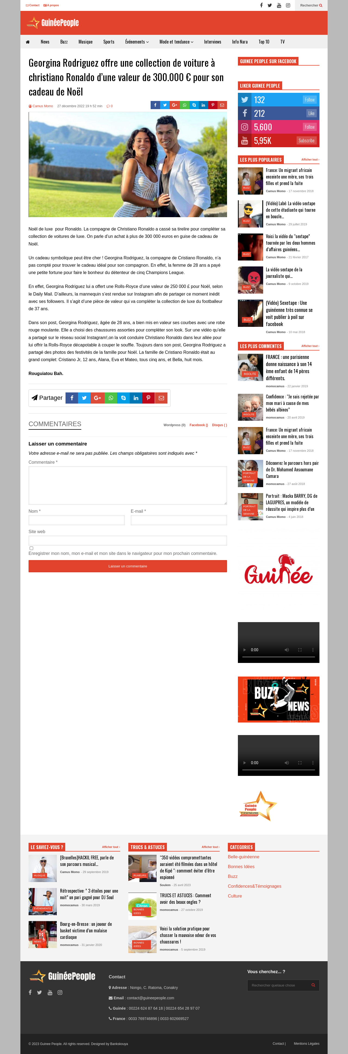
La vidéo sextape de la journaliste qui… (284, 272)
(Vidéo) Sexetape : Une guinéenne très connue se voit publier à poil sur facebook (289, 313)
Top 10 (264, 41)
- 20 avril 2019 (295, 417)
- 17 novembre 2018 (300, 191)
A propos (51, 5)
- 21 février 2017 (298, 257)
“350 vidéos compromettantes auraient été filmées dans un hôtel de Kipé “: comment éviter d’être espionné (188, 867)
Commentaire (43, 462)
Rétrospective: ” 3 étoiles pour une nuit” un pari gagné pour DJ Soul (89, 894)
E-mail (138, 517)
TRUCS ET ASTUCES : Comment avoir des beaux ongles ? (185, 898)
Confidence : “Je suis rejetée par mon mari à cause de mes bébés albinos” (292, 403)
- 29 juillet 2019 (297, 224)
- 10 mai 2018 (296, 332)
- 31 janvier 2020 (91, 945)
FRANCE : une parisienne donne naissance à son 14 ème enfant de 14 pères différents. (289, 367)
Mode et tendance (176, 41)
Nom (35, 517)
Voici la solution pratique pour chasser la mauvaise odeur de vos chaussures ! (188, 935)
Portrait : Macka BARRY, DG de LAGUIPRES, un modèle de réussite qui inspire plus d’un (291, 502)
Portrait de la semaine (249, 477)
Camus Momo (41, 106)
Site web (37, 538)
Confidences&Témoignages (254, 886)
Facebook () (199, 425)
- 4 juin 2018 (295, 516)
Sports (108, 41)
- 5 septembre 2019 (192, 949)
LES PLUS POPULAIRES (261, 159)
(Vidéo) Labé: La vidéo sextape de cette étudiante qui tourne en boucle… (290, 210)
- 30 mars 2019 (90, 905)
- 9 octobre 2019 (298, 283)
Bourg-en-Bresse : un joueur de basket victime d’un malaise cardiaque (86, 930)
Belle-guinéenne (243, 857)
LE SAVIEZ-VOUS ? (47, 847)
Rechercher (311, 5)
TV (282, 41)
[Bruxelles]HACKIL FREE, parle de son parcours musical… (87, 860)
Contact (32, 5)
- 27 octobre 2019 (191, 909)
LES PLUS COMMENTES (261, 346)
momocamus (275, 386)
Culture (235, 896)
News (45, 41)
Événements (137, 41)
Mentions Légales (306, 1043)
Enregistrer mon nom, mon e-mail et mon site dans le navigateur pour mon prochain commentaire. (123, 560)
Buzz (64, 41)
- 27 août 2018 (295, 483)
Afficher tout (310, 159)
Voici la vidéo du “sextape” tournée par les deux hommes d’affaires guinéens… (290, 243)
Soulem (165, 885)
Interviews (212, 41)
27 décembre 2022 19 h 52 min (79, 106)
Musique (85, 41)
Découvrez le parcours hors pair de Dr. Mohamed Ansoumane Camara (292, 469)
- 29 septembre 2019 (94, 872)
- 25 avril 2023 (181, 885)
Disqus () (219, 425)
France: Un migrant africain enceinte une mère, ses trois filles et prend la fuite (289, 176)
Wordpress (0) (175, 425)
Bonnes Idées (241, 866)
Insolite (250, 374)
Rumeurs (140, 875)
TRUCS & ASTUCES (147, 847)
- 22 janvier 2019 (297, 386)
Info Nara (240, 41)
